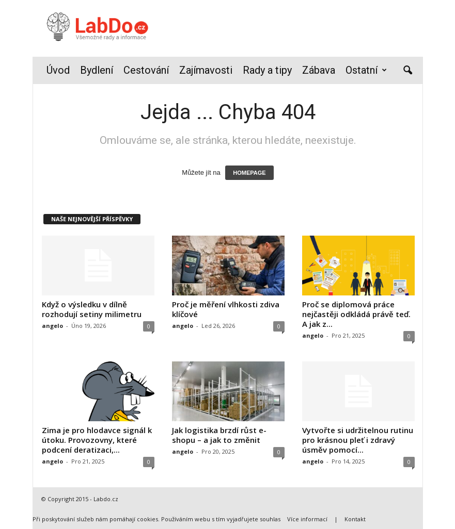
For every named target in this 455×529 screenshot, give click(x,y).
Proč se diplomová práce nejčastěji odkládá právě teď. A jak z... (356, 314)
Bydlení (96, 70)
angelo (52, 325)
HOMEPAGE (249, 173)
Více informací (307, 519)
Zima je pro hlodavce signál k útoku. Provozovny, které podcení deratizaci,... (97, 440)
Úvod (58, 70)
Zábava (318, 70)
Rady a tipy (267, 70)
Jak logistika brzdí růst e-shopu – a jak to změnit (219, 435)
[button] (407, 70)
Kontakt (355, 519)
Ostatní (366, 70)
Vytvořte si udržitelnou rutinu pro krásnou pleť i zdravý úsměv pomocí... (357, 440)
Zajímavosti (205, 70)
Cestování (146, 70)
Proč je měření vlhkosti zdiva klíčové (225, 309)
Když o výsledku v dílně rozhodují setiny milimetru (92, 309)
